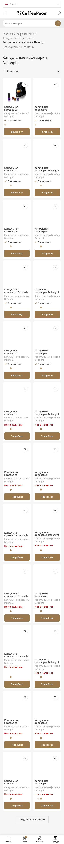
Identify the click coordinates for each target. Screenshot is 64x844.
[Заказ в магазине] (58, 72)
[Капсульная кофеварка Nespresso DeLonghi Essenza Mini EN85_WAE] (17, 705)
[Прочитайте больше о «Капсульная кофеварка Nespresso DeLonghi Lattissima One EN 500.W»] (47, 618)
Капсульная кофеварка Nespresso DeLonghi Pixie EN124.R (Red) (46, 111)
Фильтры (12, 71)
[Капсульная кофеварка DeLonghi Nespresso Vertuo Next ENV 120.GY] (17, 274)
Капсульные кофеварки (17, 38)
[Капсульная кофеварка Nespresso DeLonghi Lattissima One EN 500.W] (47, 578)
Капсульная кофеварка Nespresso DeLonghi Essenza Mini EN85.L (16, 233)
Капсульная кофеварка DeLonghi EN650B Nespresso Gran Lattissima (16, 658)
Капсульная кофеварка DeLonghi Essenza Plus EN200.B (47, 414)
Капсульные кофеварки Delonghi (16, 115)
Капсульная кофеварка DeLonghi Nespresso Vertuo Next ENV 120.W (47, 172)
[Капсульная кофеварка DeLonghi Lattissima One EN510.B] (17, 517)
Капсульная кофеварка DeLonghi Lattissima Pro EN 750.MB (47, 663)
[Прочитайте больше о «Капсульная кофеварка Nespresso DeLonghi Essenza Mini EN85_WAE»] (17, 744)
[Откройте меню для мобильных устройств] (4, 13)
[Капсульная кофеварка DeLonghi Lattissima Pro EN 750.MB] (47, 642)
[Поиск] (32, 23)
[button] (17, 131)
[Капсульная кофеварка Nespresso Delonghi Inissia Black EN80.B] (17, 457)
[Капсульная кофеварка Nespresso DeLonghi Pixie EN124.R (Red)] (47, 91)
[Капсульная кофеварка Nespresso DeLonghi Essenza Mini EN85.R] (17, 152)
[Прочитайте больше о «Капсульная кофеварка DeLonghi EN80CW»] (17, 618)
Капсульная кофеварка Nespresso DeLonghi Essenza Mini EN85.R (16, 172)
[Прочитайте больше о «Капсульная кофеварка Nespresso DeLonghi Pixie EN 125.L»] (47, 805)
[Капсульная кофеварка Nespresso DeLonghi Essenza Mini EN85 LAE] (17, 335)
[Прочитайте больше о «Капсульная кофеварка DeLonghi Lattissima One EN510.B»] (17, 557)
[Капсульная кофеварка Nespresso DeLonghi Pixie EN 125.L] (47, 765)
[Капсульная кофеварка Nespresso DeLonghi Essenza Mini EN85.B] (17, 91)
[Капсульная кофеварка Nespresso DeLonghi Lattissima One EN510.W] (47, 457)
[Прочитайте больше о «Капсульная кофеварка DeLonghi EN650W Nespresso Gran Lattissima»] (47, 557)
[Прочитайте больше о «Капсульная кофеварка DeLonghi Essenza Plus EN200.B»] (47, 436)
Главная (8, 34)
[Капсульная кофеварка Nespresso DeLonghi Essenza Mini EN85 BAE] (47, 213)
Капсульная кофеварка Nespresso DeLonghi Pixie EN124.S (16, 415)
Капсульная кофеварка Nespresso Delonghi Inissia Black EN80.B (15, 476)
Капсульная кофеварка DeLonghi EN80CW (16, 596)
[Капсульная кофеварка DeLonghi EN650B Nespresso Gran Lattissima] (17, 639)
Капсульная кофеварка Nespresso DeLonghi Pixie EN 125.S (46, 724)
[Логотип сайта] (32, 13)
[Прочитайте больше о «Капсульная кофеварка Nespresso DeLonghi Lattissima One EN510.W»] (47, 496)
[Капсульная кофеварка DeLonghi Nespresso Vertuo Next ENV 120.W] (47, 152)
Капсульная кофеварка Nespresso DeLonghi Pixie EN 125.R (16, 785)
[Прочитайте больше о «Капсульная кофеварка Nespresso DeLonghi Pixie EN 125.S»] (47, 744)
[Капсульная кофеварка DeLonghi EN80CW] (17, 578)
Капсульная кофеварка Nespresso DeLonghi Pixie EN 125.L (46, 785)
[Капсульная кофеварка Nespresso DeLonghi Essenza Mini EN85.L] (17, 213)
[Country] (32, 4)
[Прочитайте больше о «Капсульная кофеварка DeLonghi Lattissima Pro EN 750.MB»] (47, 684)
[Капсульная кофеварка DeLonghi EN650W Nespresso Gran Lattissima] (47, 517)
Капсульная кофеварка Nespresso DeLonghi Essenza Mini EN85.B (16, 111)
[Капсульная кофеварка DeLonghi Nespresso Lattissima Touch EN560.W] (47, 274)
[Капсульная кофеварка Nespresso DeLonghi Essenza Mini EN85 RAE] (47, 335)
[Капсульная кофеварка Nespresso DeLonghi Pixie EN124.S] (17, 396)
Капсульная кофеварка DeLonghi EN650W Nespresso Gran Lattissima (47, 536)
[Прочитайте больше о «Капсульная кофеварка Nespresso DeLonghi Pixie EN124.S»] (17, 436)
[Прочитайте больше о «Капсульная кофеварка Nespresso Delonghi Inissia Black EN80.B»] (17, 496)
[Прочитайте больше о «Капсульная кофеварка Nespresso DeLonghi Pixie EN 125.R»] (17, 805)
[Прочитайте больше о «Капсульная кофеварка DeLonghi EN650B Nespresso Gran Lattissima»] (17, 684)
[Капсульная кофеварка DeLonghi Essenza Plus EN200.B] (47, 396)
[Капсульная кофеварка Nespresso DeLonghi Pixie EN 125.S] (47, 705)
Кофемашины (25, 34)
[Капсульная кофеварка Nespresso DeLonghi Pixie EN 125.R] (17, 765)
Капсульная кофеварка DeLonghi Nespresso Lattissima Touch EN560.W (47, 293)
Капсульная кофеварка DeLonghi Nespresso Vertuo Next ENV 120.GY (16, 293)
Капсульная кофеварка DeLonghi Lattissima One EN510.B (16, 537)
